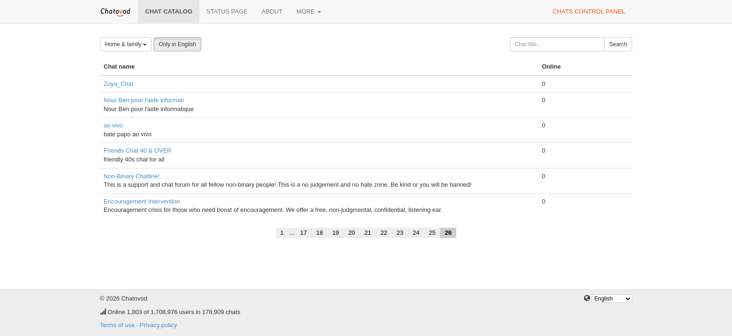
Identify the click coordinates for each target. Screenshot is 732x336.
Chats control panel (589, 11)
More (308, 11)
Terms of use (117, 325)
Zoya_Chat (119, 83)
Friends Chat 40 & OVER (137, 150)
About (271, 11)
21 (368, 232)
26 (448, 232)
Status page (226, 11)
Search (618, 44)
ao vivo (113, 125)
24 (416, 232)
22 (383, 232)
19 (335, 232)
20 (351, 232)
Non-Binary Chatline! (132, 176)
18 (319, 232)
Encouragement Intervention (142, 201)
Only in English (177, 44)
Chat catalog (168, 11)
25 (432, 232)
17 (303, 232)
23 (400, 232)
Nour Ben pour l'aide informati (144, 100)
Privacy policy (158, 325)
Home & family (126, 44)
